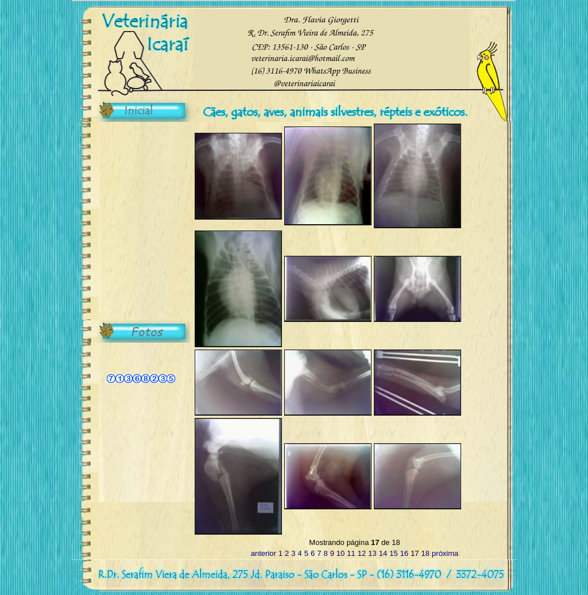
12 (362, 553)
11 (351, 553)
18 (425, 553)
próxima (445, 553)
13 (372, 553)
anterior (263, 553)
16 (404, 553)
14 (383, 553)
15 (393, 553)
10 (340, 553)
